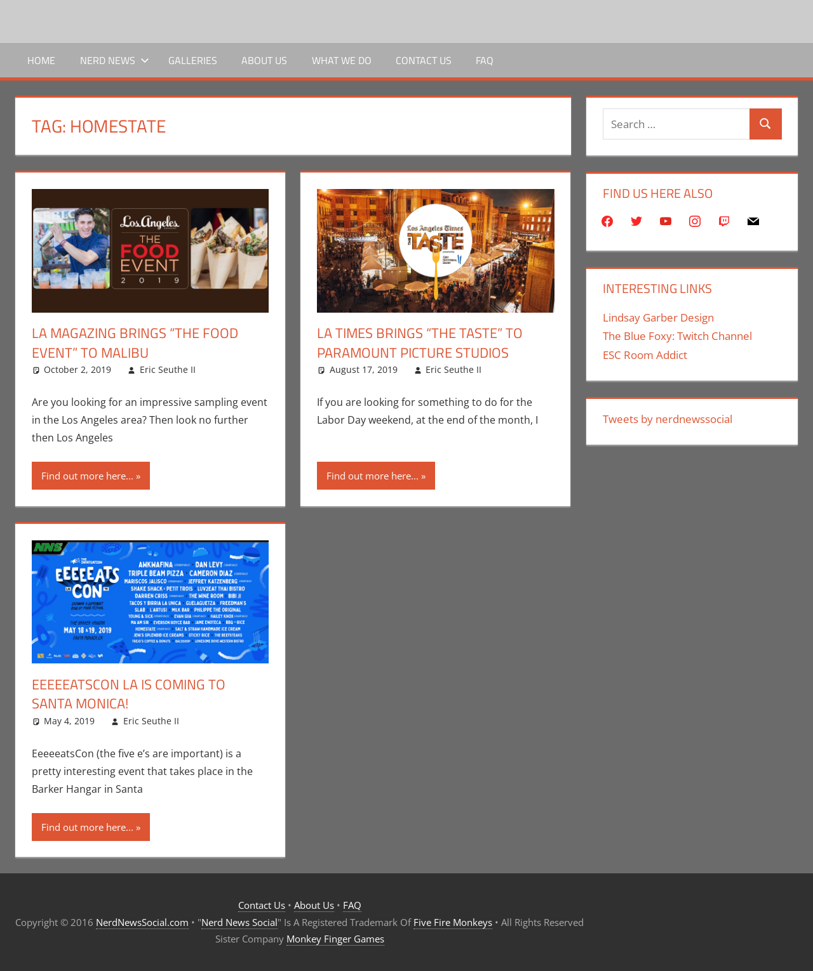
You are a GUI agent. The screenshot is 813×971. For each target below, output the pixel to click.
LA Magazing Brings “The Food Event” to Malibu (135, 342)
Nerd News (114, 60)
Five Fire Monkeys (452, 922)
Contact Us (424, 60)
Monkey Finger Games (335, 938)
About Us (264, 60)
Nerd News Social (239, 922)
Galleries (192, 60)
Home (41, 60)
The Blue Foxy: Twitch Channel (677, 336)
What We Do (342, 60)
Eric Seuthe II (168, 369)
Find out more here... (87, 475)
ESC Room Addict (645, 355)
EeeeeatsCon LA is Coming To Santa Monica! (128, 694)
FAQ (485, 60)
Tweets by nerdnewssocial (667, 419)
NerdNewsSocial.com (142, 922)
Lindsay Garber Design (658, 317)
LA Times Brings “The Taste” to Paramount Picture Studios (420, 342)
